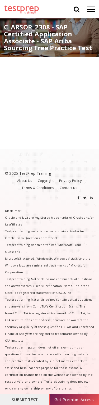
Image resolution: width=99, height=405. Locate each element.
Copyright (46, 180)
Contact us (68, 187)
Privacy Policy (70, 180)
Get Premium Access (74, 399)
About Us (24, 180)
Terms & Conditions (38, 187)
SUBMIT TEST (25, 399)
